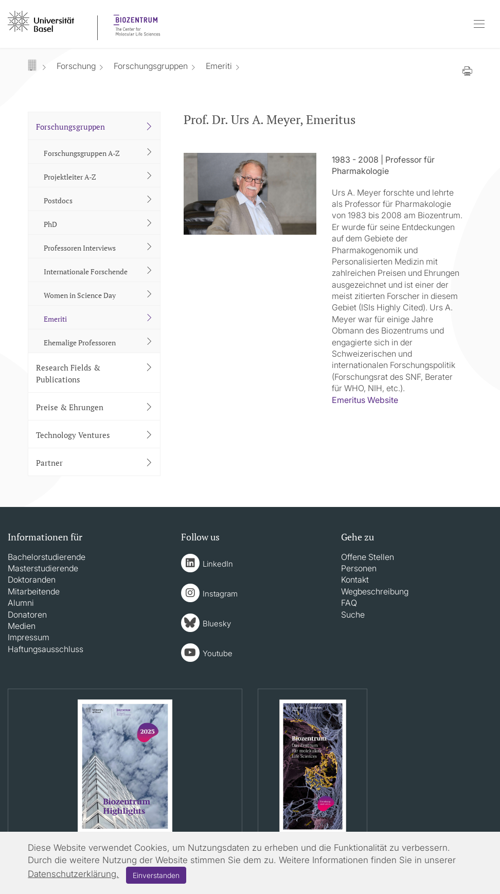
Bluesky (217, 623)
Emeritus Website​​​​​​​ (365, 400)
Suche (353, 614)
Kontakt (355, 579)
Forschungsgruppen (151, 66)
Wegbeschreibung (374, 591)
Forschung (76, 66)
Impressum (28, 637)
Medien (21, 626)
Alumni (21, 603)
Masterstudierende (43, 568)
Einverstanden (156, 875)
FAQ (349, 603)
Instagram (220, 594)
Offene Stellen (367, 557)
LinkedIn (218, 564)
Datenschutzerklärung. (73, 874)
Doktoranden (32, 579)
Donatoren (27, 614)
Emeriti (219, 66)
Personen (359, 568)
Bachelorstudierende (46, 557)
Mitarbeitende (34, 591)
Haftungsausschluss (45, 649)
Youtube (218, 653)
